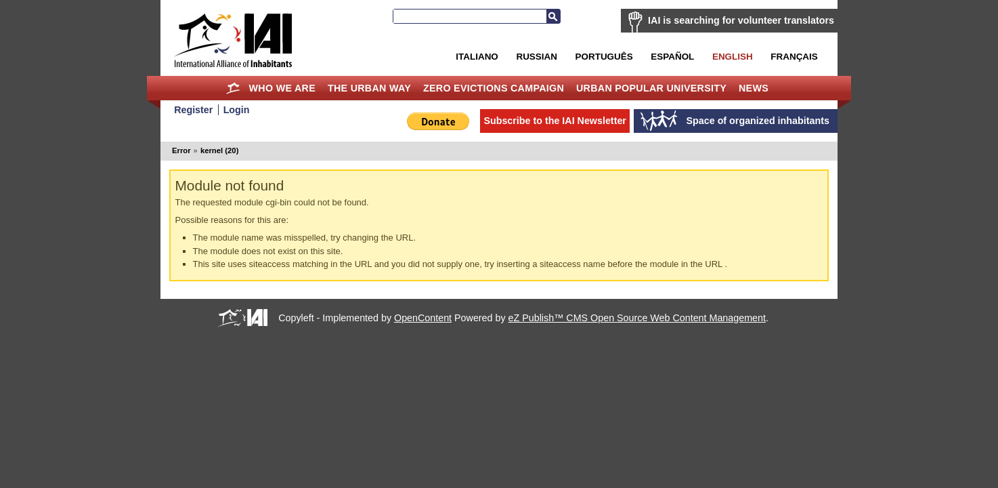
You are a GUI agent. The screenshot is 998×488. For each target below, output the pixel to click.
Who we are (282, 88)
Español (672, 57)
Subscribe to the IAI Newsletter (554, 120)
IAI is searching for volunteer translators (741, 20)
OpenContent (423, 317)
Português (604, 57)
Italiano (477, 57)
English (732, 57)
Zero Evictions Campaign (493, 88)
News (753, 88)
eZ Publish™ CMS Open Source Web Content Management (637, 317)
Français (794, 57)
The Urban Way (369, 88)
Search (553, 16)
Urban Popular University (651, 88)
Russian (536, 57)
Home (233, 88)
